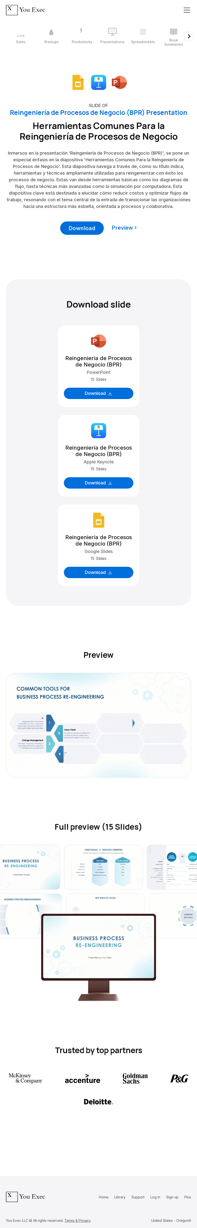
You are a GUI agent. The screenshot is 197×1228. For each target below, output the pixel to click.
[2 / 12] (51, 36)
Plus (187, 1197)
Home (103, 1197)
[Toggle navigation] (187, 10)
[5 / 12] (143, 36)
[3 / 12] (82, 36)
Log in (155, 1197)
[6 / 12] (173, 36)
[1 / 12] (21, 36)
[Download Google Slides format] (78, 81)
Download (82, 228)
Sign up (172, 1197)
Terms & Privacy (77, 1220)
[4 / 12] (112, 36)
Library (119, 1197)
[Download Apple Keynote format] (99, 81)
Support (137, 1197)
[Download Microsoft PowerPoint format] (119, 81)
